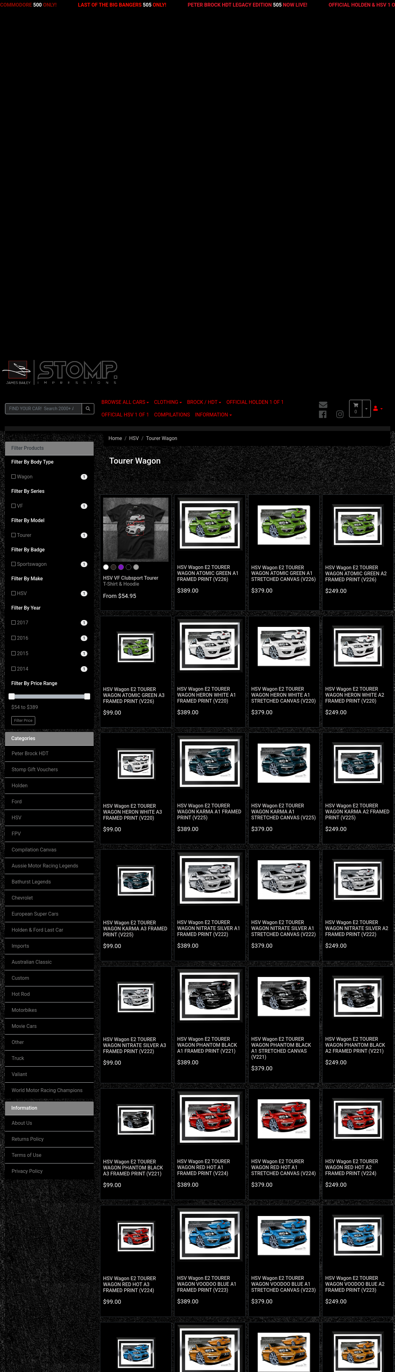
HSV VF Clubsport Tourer (130, 241)
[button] (378, 68)
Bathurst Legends (31, 542)
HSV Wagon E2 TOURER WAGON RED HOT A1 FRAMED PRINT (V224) (203, 827)
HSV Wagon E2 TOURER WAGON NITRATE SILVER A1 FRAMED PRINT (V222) (208, 588)
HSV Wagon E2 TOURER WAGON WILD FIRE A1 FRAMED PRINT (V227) (203, 1061)
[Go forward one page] (268, 1113)
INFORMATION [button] (211, 75)
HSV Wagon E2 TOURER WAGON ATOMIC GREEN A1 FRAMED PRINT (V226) (208, 233)
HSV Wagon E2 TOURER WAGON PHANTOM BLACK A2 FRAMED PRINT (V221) (355, 705)
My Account (23, 1282)
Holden (20, 446)
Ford (17, 462)
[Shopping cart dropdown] (366, 68)
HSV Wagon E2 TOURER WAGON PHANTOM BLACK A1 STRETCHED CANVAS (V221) (281, 708)
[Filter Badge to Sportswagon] (49, 224)
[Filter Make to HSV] (49, 253)
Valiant (19, 734)
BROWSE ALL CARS (123, 62)
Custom (20, 638)
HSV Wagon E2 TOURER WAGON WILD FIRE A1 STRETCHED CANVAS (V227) (283, 1061)
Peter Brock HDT (30, 413)
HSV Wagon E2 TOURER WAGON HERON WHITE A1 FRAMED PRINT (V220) (206, 355)
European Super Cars (35, 574)
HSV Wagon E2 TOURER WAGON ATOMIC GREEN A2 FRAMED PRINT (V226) (356, 234)
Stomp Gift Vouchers (35, 429)
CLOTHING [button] (166, 62)
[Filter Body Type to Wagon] (49, 136)
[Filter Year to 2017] (49, 283)
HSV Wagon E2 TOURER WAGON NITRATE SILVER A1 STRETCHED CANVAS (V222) (283, 588)
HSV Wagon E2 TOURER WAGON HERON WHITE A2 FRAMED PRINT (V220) (354, 355)
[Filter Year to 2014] (49, 329)
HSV (16, 478)
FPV (16, 494)
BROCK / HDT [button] (202, 62)
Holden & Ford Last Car (37, 590)
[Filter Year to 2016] (49, 298)
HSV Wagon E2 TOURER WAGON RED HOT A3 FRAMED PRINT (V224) (129, 944)
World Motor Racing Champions (47, 750)
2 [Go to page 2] (236, 1113)
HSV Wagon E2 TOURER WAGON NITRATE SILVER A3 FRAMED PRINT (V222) (134, 705)
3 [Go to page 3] (246, 1113)
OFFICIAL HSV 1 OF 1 (125, 75)
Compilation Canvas (34, 510)
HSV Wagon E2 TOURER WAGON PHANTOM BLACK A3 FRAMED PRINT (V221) (133, 828)
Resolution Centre (29, 1307)
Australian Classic (32, 622)
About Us (22, 783)
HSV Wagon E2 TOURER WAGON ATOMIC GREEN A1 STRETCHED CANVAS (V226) (283, 233)
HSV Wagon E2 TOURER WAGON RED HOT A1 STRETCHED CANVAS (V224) (283, 827)
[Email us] (323, 65)
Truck (18, 718)
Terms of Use (26, 815)
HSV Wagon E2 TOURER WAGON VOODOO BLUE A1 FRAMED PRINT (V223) (207, 944)
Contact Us (109, 1294)
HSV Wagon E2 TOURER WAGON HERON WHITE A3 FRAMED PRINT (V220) (132, 472)
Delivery (194, 1282)
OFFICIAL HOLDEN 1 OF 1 (255, 62)
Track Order (23, 1294)
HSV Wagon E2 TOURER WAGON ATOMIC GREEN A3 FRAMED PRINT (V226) (134, 355)
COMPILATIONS (172, 75)
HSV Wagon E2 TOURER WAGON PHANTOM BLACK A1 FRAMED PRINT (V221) (207, 705)
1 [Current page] (225, 1113)
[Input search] (43, 68)
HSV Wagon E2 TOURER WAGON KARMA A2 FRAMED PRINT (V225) (357, 472)
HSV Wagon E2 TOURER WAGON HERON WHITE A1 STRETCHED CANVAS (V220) (283, 355)
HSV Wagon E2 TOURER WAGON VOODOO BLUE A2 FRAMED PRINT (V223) (355, 944)
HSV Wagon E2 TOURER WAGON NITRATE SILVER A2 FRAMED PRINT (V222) (356, 588)
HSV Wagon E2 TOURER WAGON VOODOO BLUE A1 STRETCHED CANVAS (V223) (283, 944)
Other (18, 702)
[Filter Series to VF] (49, 166)
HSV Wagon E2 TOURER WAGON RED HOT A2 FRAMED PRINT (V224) (351, 827)
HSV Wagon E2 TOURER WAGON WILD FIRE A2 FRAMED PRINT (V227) (351, 1061)
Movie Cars (24, 686)
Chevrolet (22, 558)
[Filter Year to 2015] (49, 313)
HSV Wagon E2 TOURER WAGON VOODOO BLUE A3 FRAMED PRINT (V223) (132, 1061)
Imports (20, 606)
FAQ (190, 1294)
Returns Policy (28, 799)
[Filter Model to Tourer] (49, 195)
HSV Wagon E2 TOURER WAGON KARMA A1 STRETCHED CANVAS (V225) (283, 472)
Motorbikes (24, 670)
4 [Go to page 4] (257, 1113)
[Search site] (88, 68)
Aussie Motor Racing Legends (45, 526)
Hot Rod (21, 654)
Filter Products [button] (27, 108)
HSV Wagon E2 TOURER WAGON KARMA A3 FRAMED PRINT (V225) (135, 589)
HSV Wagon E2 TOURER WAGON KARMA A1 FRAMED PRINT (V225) (209, 472)
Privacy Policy (27, 831)
